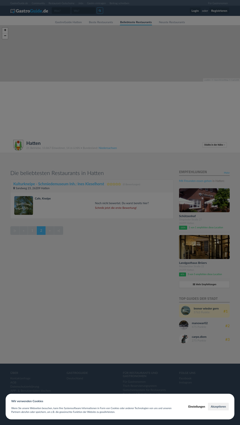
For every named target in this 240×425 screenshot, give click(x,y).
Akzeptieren (218, 406)
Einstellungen (196, 406)
